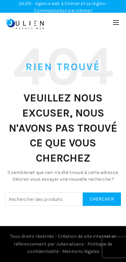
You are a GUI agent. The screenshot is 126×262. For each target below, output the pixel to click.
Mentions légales (80, 251)
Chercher (102, 199)
